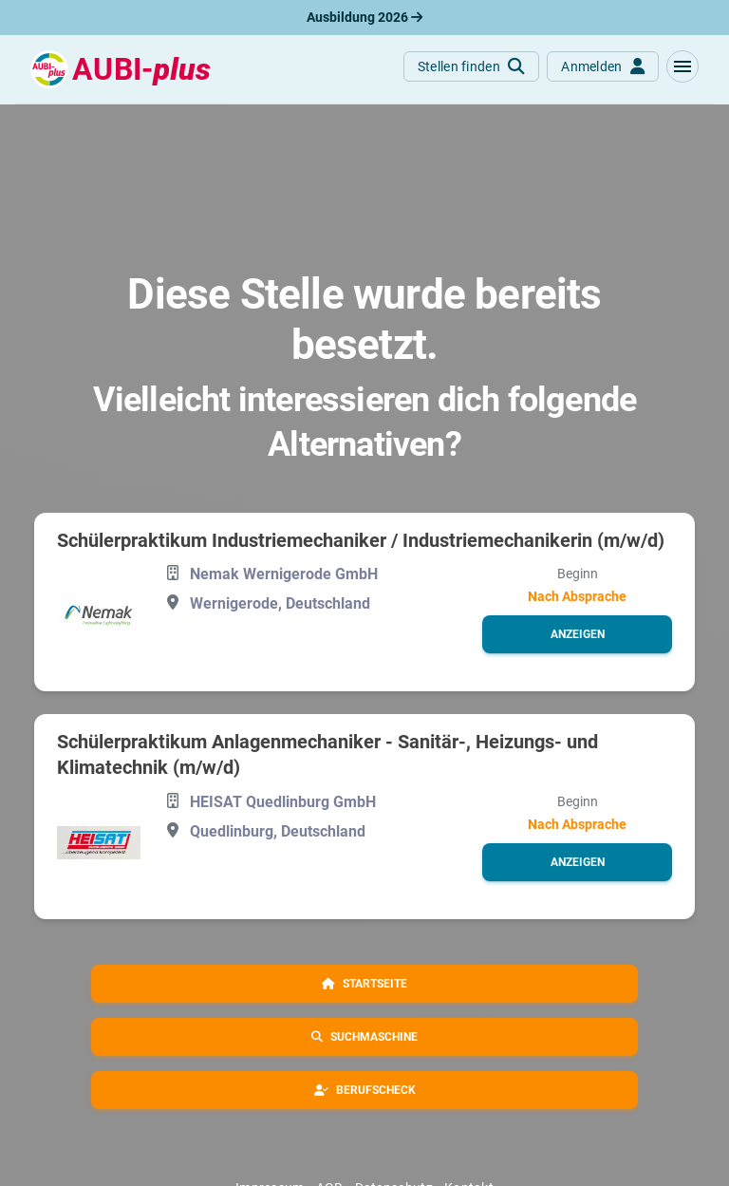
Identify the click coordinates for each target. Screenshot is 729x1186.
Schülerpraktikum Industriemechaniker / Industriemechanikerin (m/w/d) (360, 540)
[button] (682, 66)
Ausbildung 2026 (364, 17)
